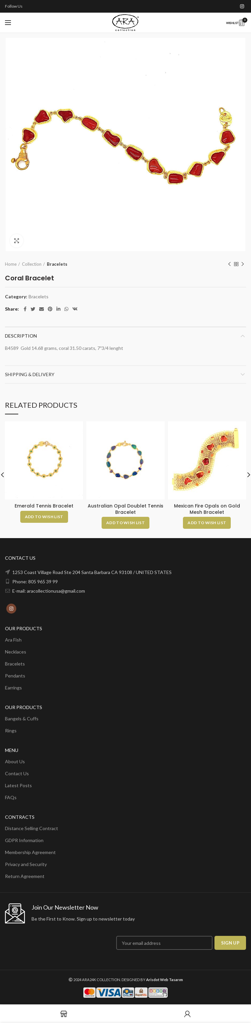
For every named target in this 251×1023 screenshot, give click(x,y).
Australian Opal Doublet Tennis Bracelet (125, 509)
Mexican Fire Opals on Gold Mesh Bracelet (207, 509)
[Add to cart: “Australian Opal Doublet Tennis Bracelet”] (125, 523)
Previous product (229, 264)
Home (11, 264)
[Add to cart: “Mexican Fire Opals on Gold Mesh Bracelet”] (207, 523)
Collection (32, 264)
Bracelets (57, 264)
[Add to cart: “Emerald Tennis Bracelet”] (44, 517)
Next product (243, 264)
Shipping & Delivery (29, 374)
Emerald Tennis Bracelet (44, 506)
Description (21, 336)
